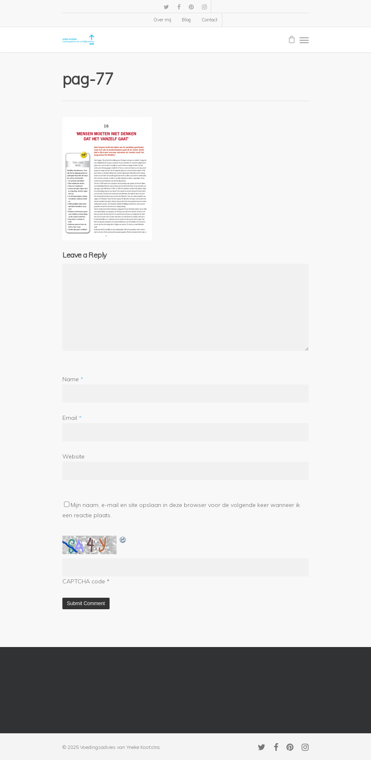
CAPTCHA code (83, 581)
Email (72, 417)
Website (73, 456)
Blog (186, 20)
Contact (210, 20)
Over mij (162, 20)
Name (72, 379)
